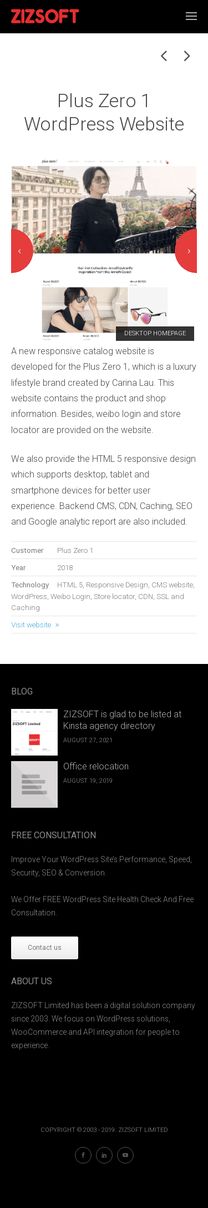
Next (186, 251)
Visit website (31, 624)
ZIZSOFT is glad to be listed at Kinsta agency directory (122, 720)
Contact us (45, 948)
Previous (22, 251)
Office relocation (96, 766)
